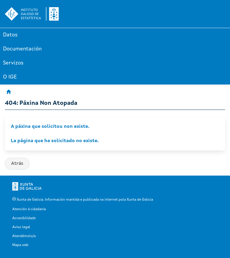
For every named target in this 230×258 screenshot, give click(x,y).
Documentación (22, 49)
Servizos (13, 63)
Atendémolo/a (24, 236)
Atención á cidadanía (29, 209)
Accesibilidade (24, 218)
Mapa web (20, 245)
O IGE (10, 77)
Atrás (17, 163)
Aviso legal (21, 227)
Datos (10, 35)
